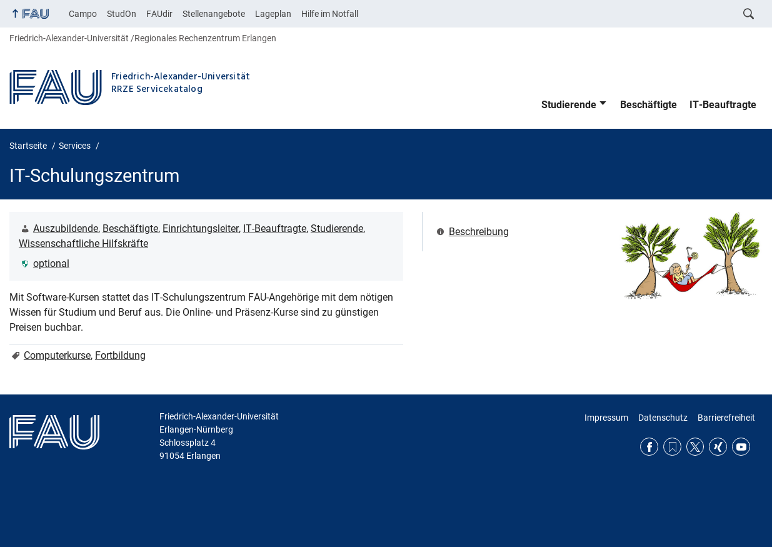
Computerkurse (57, 355)
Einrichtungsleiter (201, 228)
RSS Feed (672, 447)
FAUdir (159, 14)
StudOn (121, 14)
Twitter (695, 447)
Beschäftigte (648, 105)
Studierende (568, 105)
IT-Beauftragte (722, 105)
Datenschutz (663, 418)
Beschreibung (479, 232)
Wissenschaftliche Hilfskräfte (83, 243)
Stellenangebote (214, 14)
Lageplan (273, 14)
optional (51, 263)
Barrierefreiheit (726, 418)
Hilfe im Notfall (329, 14)
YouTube (741, 447)
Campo (83, 14)
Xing (718, 447)
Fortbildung (120, 355)
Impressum (606, 418)
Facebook (649, 447)
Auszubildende (65, 228)
